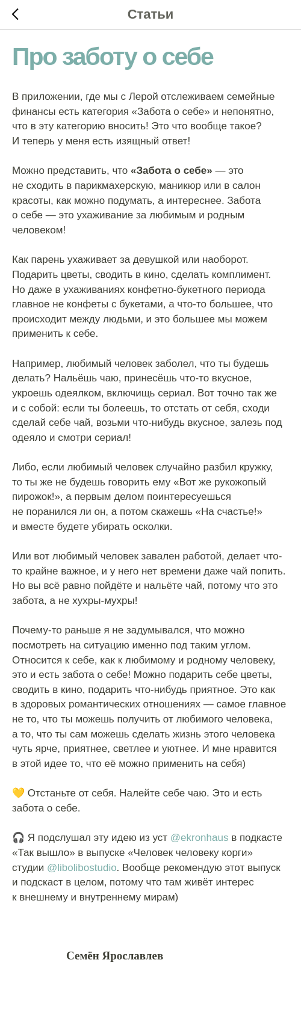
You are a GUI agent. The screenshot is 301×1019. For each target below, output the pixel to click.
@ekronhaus (199, 837)
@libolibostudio (82, 867)
